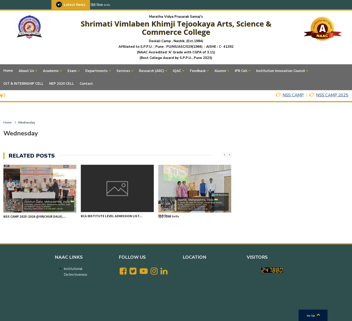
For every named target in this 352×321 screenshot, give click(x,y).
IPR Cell (241, 71)
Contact (86, 83)
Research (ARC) (151, 71)
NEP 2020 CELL (61, 83)
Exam (72, 71)
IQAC (177, 71)
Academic (51, 71)
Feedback (198, 71)
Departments (96, 71)
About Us (26, 71)
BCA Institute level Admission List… (111, 216)
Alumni (220, 71)
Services (123, 71)
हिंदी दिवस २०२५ (100, 5)
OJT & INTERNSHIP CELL (23, 83)
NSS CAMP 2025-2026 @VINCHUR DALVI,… (34, 216)
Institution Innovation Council (280, 71)
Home (8, 70)
